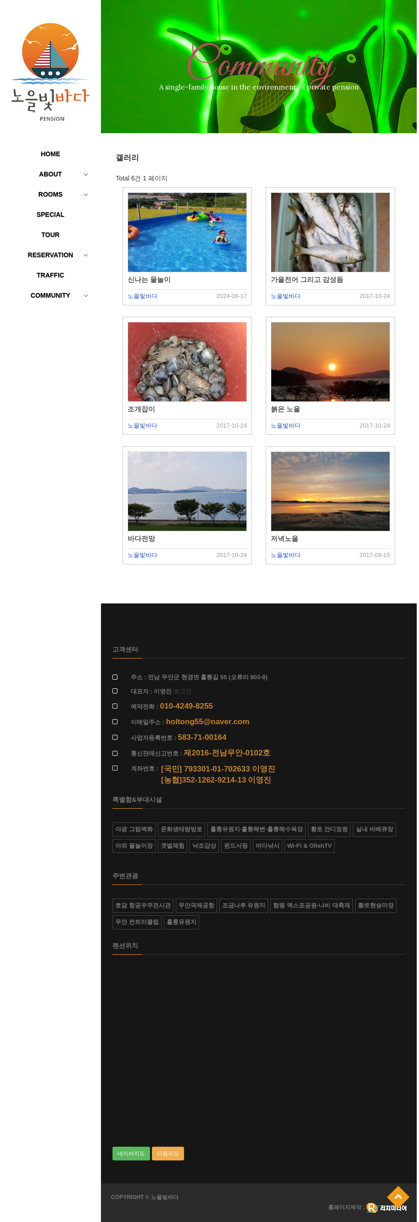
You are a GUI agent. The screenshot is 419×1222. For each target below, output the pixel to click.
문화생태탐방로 (181, 829)
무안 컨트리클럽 (137, 921)
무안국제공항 (196, 905)
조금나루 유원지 (244, 905)
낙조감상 (204, 845)
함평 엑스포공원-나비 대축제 (311, 905)
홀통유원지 (181, 921)
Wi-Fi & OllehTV (309, 845)
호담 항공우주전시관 (143, 905)
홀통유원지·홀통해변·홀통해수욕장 (256, 829)
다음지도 (168, 1153)
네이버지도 (131, 1153)
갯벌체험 (172, 845)
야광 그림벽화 (134, 829)
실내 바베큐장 (374, 829)
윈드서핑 (236, 845)
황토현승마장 (376, 905)
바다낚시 (267, 845)
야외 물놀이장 (134, 845)
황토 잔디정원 (329, 829)
